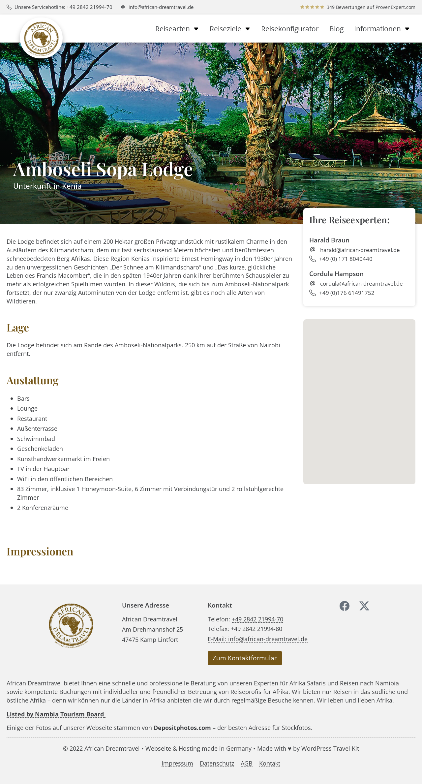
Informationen (382, 28)
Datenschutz (217, 763)
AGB (247, 763)
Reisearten (177, 28)
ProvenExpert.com (395, 7)
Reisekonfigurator (290, 28)
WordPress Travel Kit (330, 748)
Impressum (177, 763)
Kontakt (269, 763)
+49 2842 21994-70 (257, 619)
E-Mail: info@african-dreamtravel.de (258, 639)
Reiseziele (230, 28)
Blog (336, 28)
